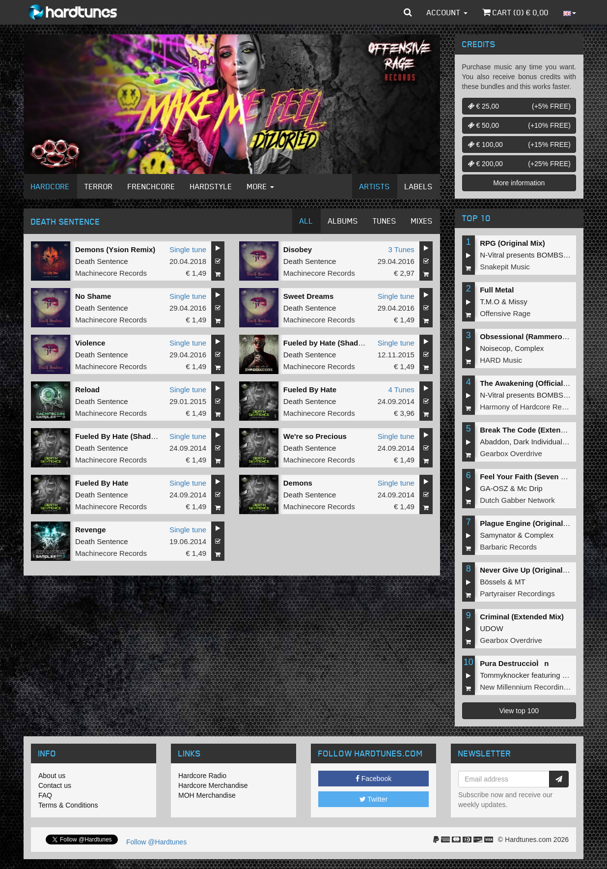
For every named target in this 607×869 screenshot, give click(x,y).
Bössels (493, 582)
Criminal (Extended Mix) (522, 616)
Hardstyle (211, 186)
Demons (297, 483)
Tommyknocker (504, 675)
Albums (343, 221)
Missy (518, 301)
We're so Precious (315, 436)
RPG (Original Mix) (512, 243)
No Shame (93, 296)
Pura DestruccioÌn (514, 663)
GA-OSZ (494, 488)
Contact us (54, 785)
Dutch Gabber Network (517, 500)
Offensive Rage (505, 313)
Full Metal (497, 290)
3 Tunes (401, 249)
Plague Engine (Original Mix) (529, 523)
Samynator (498, 535)
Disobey (297, 249)
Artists (374, 186)
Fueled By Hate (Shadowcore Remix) (139, 436)
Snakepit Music (505, 266)
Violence (90, 343)
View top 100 (519, 711)
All (306, 221)
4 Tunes (401, 389)
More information (519, 183)
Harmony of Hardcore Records (529, 407)
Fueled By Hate (309, 389)
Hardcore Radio (202, 776)
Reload (87, 389)
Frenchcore (151, 186)
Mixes (422, 221)
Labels (419, 186)
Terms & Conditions (68, 805)
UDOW (491, 628)
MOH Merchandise (207, 795)
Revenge (90, 529)
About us (51, 776)
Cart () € (515, 12)
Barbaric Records (508, 547)
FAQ (45, 795)
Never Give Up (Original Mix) (529, 570)
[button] (407, 12)
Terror (98, 186)
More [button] (260, 186)
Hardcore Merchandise (213, 785)
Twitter (373, 799)
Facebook (373, 778)
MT (520, 582)
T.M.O (489, 301)
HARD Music (501, 360)
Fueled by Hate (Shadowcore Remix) (347, 343)
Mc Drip (530, 488)
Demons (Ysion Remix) (115, 249)
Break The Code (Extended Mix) (535, 430)
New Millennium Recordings (525, 687)
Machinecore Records (111, 273)
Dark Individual (538, 441)
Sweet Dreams (308, 296)
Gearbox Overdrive (511, 453)
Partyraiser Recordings (517, 593)
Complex (529, 348)
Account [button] (447, 12)
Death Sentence (101, 261)
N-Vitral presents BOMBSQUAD (532, 255)
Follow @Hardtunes (156, 842)
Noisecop (495, 348)
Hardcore (50, 186)
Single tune (187, 249)
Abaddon (494, 441)
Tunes (384, 221)
